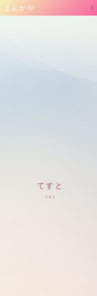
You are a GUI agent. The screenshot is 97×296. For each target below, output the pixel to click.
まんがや (19, 8)
